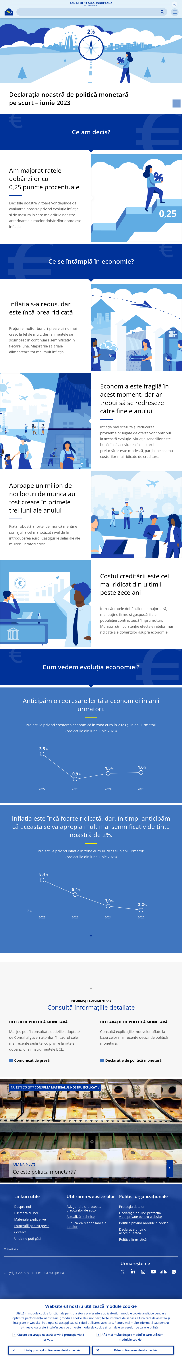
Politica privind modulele (144, 1223)
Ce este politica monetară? (87, 1168)
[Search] (89, 12)
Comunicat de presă (32, 1060)
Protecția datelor (132, 1206)
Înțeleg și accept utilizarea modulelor (52, 1350)
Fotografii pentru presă (31, 1226)
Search (162, 12)
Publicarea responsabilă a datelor (86, 1225)
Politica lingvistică (133, 1239)
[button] (174, 4)
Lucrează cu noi (26, 1213)
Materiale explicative (30, 1219)
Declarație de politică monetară (133, 1060)
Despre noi (22, 1206)
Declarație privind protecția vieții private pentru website (140, 1215)
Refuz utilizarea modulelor (135, 1350)
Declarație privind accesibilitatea (132, 1231)
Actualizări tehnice (81, 1216)
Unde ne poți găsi (27, 1238)
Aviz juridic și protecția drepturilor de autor (84, 1208)
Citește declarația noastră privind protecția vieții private (50, 1337)
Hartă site (12, 1249)
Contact (20, 1232)
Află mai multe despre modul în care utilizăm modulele (132, 1337)
